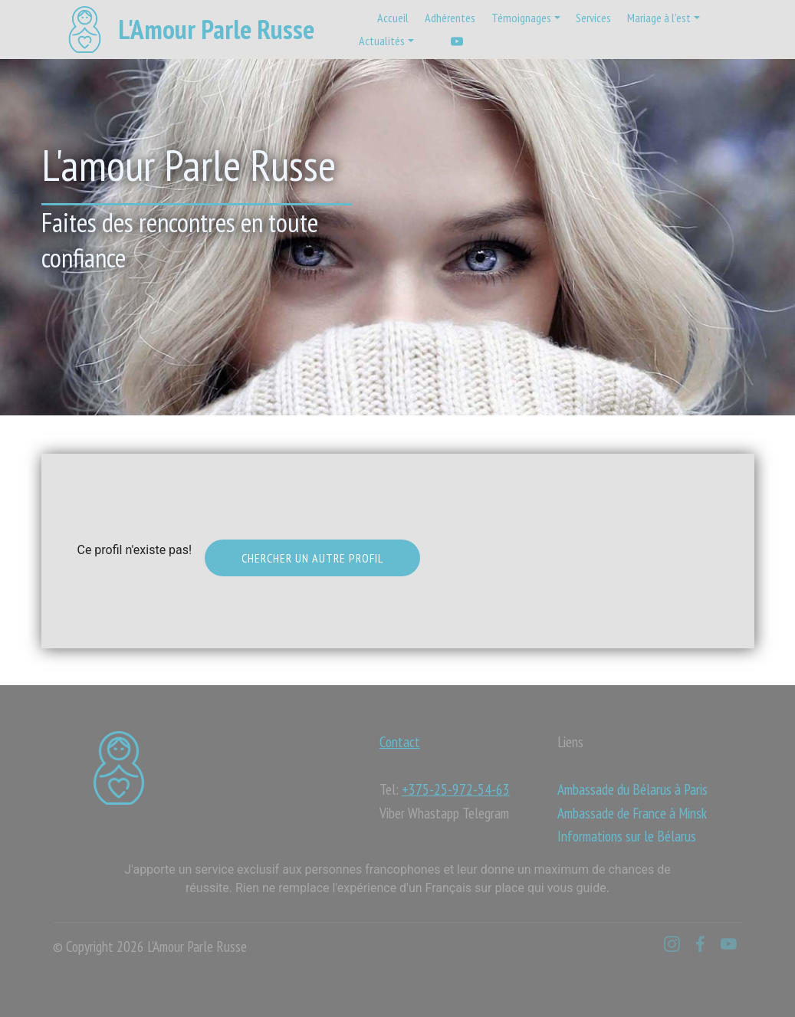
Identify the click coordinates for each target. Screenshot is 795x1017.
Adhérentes (450, 17)
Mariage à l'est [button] (659, 17)
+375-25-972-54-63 (456, 789)
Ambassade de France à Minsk (632, 812)
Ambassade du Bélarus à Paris (632, 789)
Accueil (393, 17)
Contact (399, 741)
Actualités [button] (382, 40)
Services (593, 17)
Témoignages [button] (521, 17)
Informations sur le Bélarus (626, 835)
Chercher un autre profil (312, 558)
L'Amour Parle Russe (216, 29)
